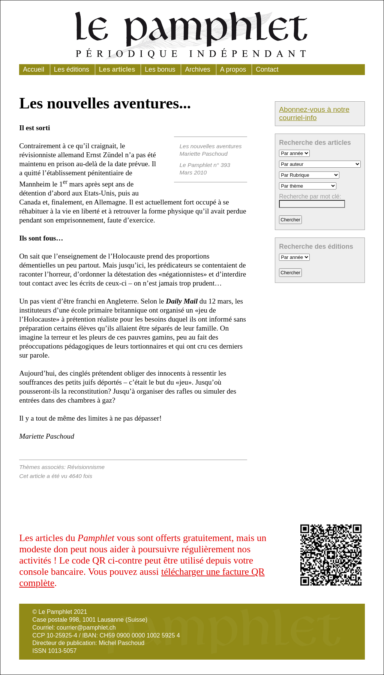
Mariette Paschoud (204, 153)
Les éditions (71, 69)
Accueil (33, 69)
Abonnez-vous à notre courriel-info (314, 113)
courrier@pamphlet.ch (86, 627)
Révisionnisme (86, 467)
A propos (233, 69)
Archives (197, 69)
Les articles (117, 69)
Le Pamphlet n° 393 (205, 165)
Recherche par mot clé (309, 196)
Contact (267, 69)
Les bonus (160, 69)
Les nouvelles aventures (211, 146)
